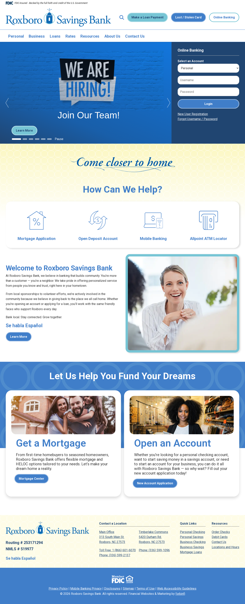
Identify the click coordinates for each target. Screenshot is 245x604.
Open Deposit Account (97, 225)
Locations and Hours (225, 547)
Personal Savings (191, 537)
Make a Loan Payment (147, 17)
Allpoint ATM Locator (208, 225)
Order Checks (221, 532)
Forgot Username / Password (197, 119)
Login (208, 104)
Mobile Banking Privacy (86, 588)
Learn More (24, 130)
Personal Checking (192, 532)
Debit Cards (220, 537)
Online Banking (224, 17)
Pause (59, 139)
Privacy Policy (58, 588)
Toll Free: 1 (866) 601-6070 (117, 550)
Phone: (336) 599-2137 (114, 555)
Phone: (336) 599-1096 (154, 550)
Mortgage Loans (191, 552)
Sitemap (128, 588)
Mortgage (63, 443)
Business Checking (193, 542)
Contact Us (135, 36)
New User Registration (193, 114)
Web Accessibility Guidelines (176, 588)
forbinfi (180, 594)
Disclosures (112, 588)
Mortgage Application (36, 225)
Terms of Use (145, 588)
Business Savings (192, 547)
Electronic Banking (153, 225)
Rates (70, 36)
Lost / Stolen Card (188, 17)
